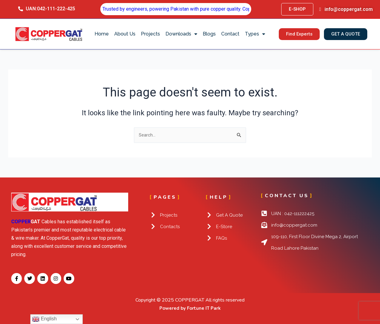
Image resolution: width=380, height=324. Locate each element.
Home (102, 34)
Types (255, 34)
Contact (230, 34)
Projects (150, 34)
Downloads (181, 34)
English (44, 319)
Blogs (209, 34)
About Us (124, 34)
